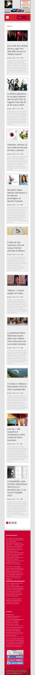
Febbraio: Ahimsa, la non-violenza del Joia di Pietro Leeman (17, 147)
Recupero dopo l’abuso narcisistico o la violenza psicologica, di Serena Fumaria (17, 195)
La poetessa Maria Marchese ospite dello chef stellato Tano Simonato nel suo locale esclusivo (16, 338)
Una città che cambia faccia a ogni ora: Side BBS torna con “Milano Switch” (17, 50)
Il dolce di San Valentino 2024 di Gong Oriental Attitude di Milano (16, 246)
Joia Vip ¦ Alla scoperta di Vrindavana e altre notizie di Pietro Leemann (16, 434)
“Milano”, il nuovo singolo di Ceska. (15, 292)
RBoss (10, 58)
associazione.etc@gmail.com (17, 619)
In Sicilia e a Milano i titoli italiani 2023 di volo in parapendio (17, 386)
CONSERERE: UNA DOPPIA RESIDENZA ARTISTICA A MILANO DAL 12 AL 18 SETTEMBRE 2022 (17, 488)
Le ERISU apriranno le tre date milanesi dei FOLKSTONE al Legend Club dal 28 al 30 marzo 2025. (16, 99)
